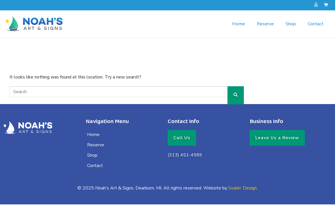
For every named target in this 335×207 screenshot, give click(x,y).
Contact (315, 24)
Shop (291, 24)
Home (238, 24)
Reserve (265, 24)
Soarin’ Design (242, 188)
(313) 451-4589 (185, 155)
